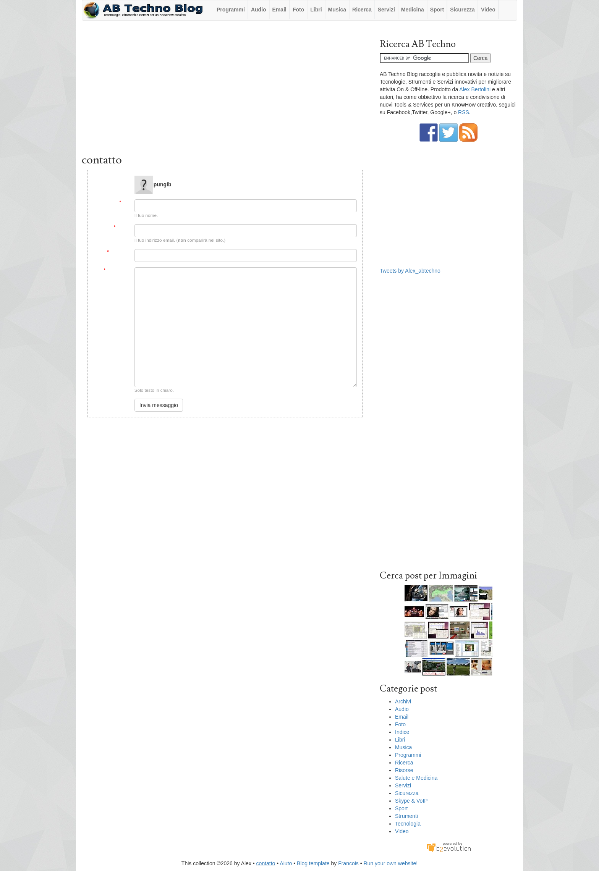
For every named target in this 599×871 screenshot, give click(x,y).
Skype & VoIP (411, 801)
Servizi (386, 9)
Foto (298, 9)
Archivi (403, 701)
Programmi (231, 9)
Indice (402, 732)
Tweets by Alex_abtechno (410, 271)
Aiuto (286, 863)
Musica (337, 9)
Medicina (412, 9)
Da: (124, 202)
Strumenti (406, 816)
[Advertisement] (225, 89)
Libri (316, 9)
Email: (121, 227)
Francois (348, 863)
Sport (437, 9)
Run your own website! (391, 863)
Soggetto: (118, 252)
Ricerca (362, 9)
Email (279, 9)
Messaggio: (116, 270)
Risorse (404, 770)
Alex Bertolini (475, 89)
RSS (463, 112)
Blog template (313, 863)
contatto (265, 863)
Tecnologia (408, 824)
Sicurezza (462, 9)
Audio (258, 9)
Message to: (117, 178)
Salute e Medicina (416, 778)
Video (488, 9)
